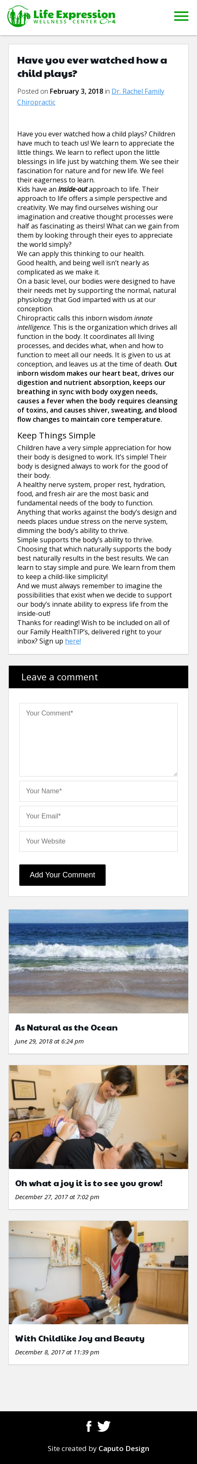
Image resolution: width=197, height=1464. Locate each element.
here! (73, 641)
